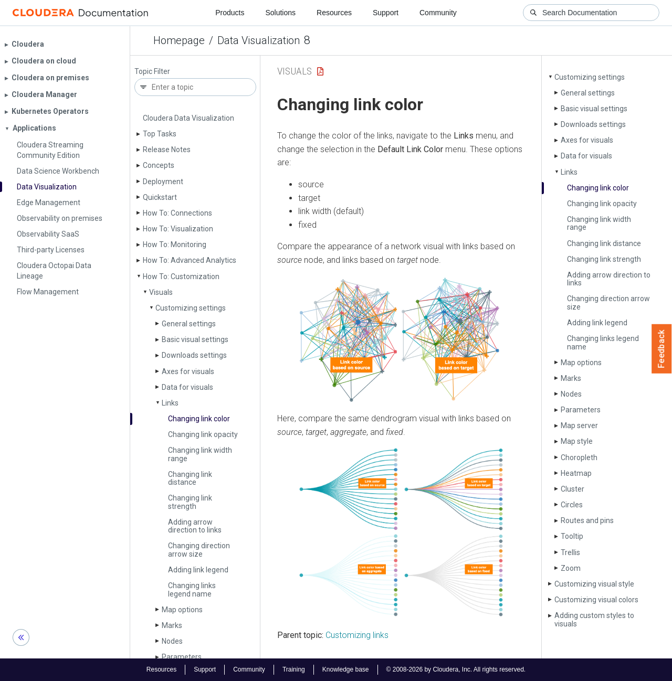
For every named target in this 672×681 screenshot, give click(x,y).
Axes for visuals (188, 371)
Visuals (161, 292)
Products (229, 12)
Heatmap (576, 473)
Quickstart (160, 197)
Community (438, 12)
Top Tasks (159, 134)
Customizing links (357, 635)
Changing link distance (190, 478)
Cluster (572, 489)
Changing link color (199, 418)
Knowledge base (345, 669)
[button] (400, 339)
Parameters (182, 657)
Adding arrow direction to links (195, 526)
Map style (577, 441)
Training (293, 669)
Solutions (280, 12)
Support (385, 12)
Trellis (570, 552)
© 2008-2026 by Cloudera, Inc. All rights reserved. (456, 669)
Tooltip (572, 536)
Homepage (179, 40)
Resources (334, 12)
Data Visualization (258, 40)
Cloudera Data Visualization (188, 118)
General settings (189, 324)
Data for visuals (187, 387)
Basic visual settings (195, 339)
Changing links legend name (192, 589)
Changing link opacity (203, 434)
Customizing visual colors (596, 599)
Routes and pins (587, 520)
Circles (572, 505)
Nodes (172, 641)
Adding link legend (198, 570)
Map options (182, 609)
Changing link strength (190, 502)
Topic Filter (152, 72)
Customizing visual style (594, 584)
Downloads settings (194, 355)
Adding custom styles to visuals (594, 619)
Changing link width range (200, 454)
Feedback (662, 348)
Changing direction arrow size (199, 549)
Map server (579, 425)
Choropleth (579, 457)
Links (170, 403)
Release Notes (167, 149)
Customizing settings (190, 308)
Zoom (571, 568)
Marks (172, 625)
